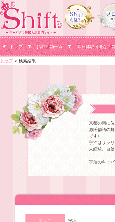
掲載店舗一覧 (50, 46)
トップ (16, 46)
